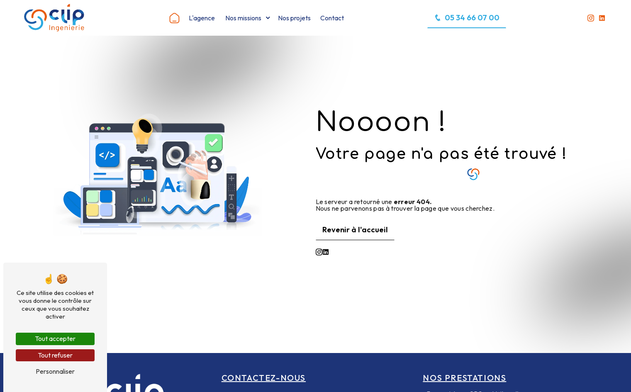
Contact (332, 18)
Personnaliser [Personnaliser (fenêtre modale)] (55, 371)
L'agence (202, 18)
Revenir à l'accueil (355, 229)
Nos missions (243, 18)
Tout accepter (55, 338)
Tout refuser (55, 355)
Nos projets (294, 18)
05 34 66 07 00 (466, 18)
